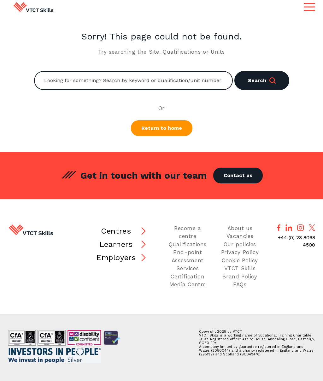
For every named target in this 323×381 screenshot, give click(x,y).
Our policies (240, 244)
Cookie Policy (240, 260)
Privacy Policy (240, 252)
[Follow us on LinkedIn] (288, 227)
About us (240, 228)
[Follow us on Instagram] (300, 227)
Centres (116, 231)
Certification (187, 276)
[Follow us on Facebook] (278, 227)
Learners (116, 244)
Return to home (161, 128)
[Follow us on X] (312, 227)
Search (262, 80)
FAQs (239, 284)
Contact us (238, 175)
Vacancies (239, 236)
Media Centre (187, 284)
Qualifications (188, 244)
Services (187, 268)
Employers (116, 257)
